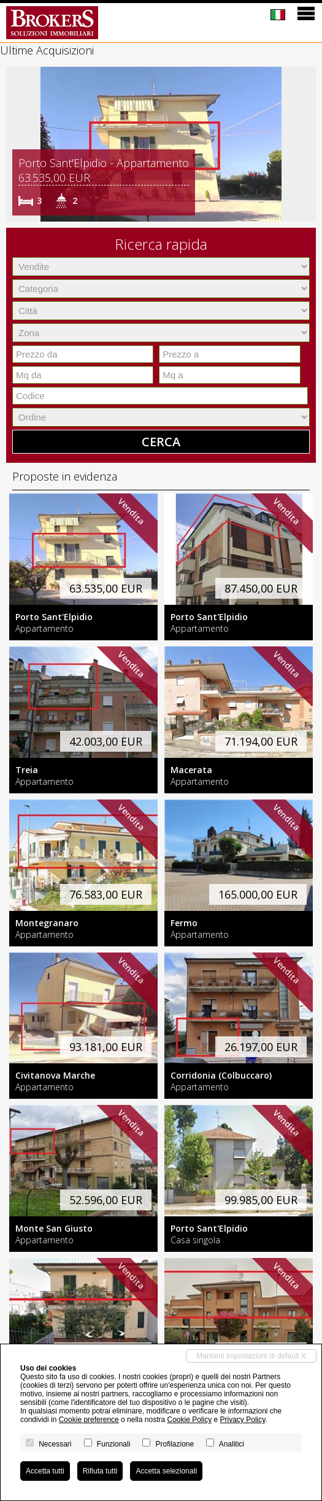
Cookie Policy (189, 1419)
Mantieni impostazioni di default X (251, 1356)
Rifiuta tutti (100, 1471)
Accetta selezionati (166, 1471)
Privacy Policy (243, 1419)
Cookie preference (89, 1419)
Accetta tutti (45, 1471)
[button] (17, 144)
